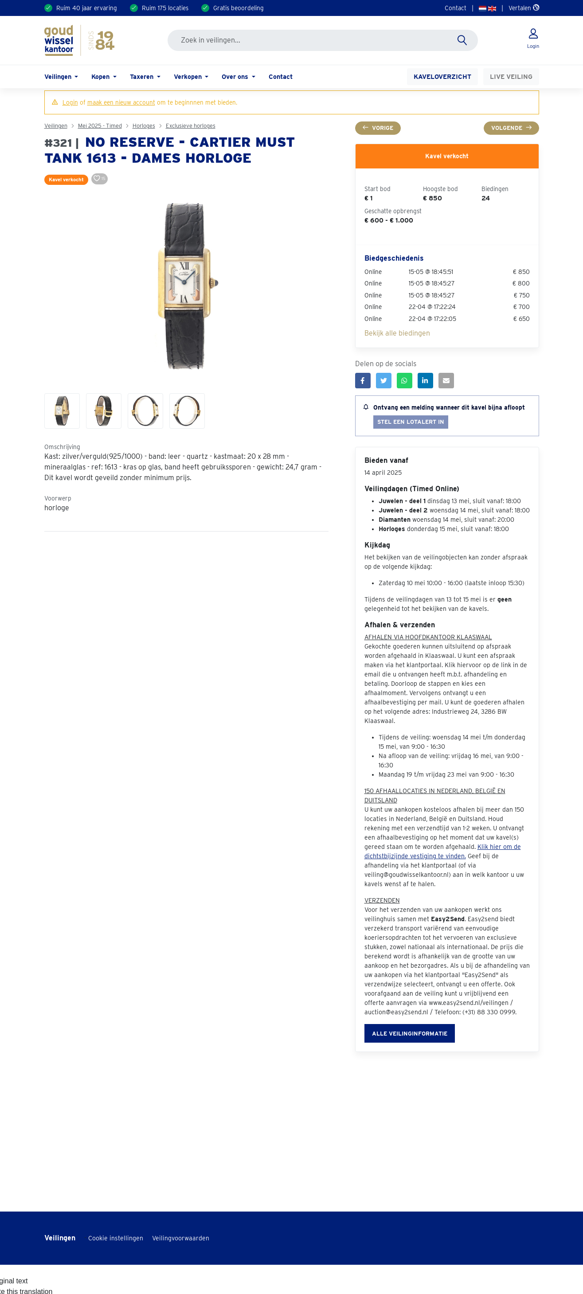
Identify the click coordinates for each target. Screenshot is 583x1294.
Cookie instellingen (115, 1238)
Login (70, 102)
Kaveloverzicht (442, 76)
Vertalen (524, 8)
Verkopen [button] (188, 76)
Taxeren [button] (142, 76)
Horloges (144, 125)
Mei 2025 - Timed (100, 125)
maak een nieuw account (121, 102)
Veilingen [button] (58, 76)
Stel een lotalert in (410, 421)
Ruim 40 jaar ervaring (86, 8)
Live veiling (511, 76)
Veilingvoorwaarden (180, 1238)
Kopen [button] (101, 76)
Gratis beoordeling (238, 8)
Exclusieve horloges (190, 125)
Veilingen (55, 125)
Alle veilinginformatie (409, 1033)
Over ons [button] (236, 76)
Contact (455, 8)
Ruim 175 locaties (165, 8)
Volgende (511, 128)
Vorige (378, 128)
